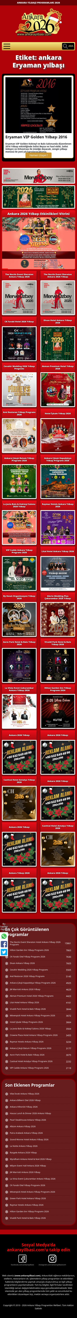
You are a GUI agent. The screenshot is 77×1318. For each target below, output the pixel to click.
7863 (68, 950)
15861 (68, 943)
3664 (68, 1022)
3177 (68, 1048)
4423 (68, 996)
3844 (68, 1009)
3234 (68, 1041)
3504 (68, 1028)
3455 (68, 1035)
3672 (68, 1015)
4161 (68, 1002)
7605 (68, 963)
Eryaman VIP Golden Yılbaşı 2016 (36, 136)
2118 (68, 1068)
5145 (68, 976)
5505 (68, 969)
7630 (68, 956)
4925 (68, 983)
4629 (68, 989)
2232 (68, 1061)
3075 (68, 1054)
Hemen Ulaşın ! (38, 155)
